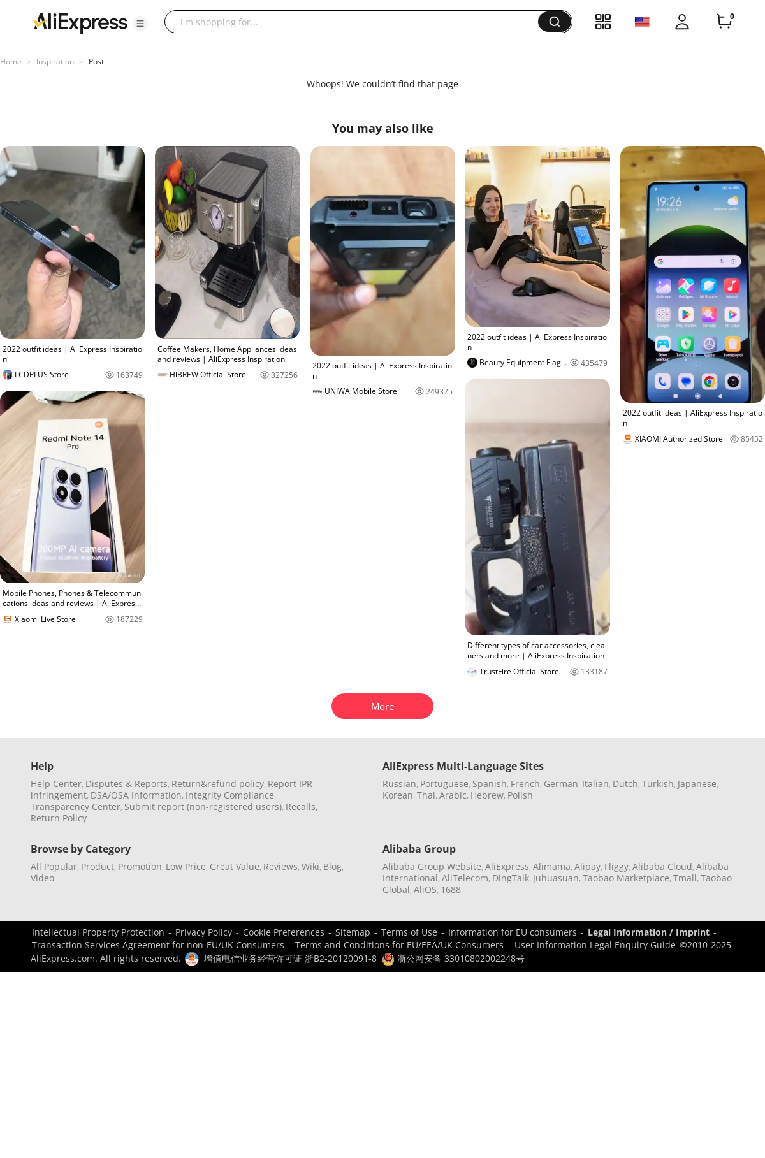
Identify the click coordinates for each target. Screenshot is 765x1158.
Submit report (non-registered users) (203, 806)
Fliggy (616, 866)
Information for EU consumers (512, 932)
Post (96, 61)
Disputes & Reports (126, 784)
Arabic (453, 795)
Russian (399, 784)
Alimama (552, 866)
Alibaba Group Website (431, 866)
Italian (595, 784)
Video (42, 878)
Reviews (280, 866)
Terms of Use (409, 932)
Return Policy (59, 818)
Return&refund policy (217, 784)
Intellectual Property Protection (98, 932)
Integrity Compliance (230, 795)
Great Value (234, 866)
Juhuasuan (556, 878)
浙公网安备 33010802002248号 (453, 958)
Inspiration (55, 61)
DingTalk (510, 878)
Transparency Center (75, 806)
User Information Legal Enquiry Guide (595, 945)
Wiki (310, 866)
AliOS (425, 889)
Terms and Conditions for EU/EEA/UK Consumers (399, 945)
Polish (520, 795)
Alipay (587, 866)
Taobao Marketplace (626, 878)
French (525, 784)
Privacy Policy (203, 932)
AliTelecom (465, 878)
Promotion (140, 866)
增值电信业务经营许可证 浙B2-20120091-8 (290, 958)
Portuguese (444, 784)
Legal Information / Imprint (649, 932)
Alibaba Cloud (662, 866)
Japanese (697, 784)
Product (97, 866)
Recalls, (302, 806)
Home (11, 61)
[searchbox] (356, 22)
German (561, 784)
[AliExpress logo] (80, 22)
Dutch (625, 784)
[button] (140, 23)
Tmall (685, 878)
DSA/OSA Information (136, 795)
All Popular (54, 866)
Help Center (56, 784)
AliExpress (507, 866)
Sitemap (352, 932)
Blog (332, 866)
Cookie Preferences (283, 932)
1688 (451, 889)
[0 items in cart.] (724, 21)
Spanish (489, 784)
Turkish (658, 784)
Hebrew (487, 795)
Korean (397, 795)
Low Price (186, 866)
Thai (426, 795)
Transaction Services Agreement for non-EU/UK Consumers (158, 945)
